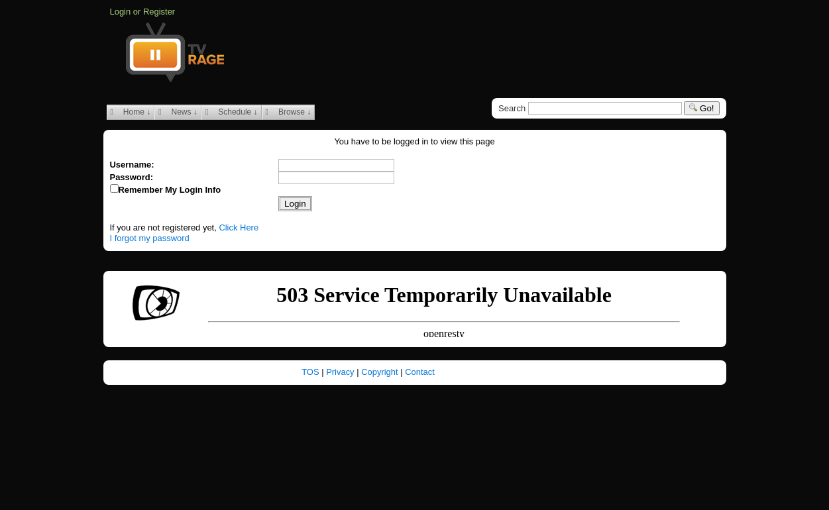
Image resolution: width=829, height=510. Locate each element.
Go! (701, 108)
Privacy (341, 372)
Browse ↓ (288, 112)
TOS (311, 372)
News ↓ (177, 112)
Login (120, 12)
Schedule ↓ (231, 112)
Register (159, 12)
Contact (420, 372)
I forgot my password (150, 238)
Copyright (380, 372)
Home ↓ (131, 112)
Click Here (238, 227)
